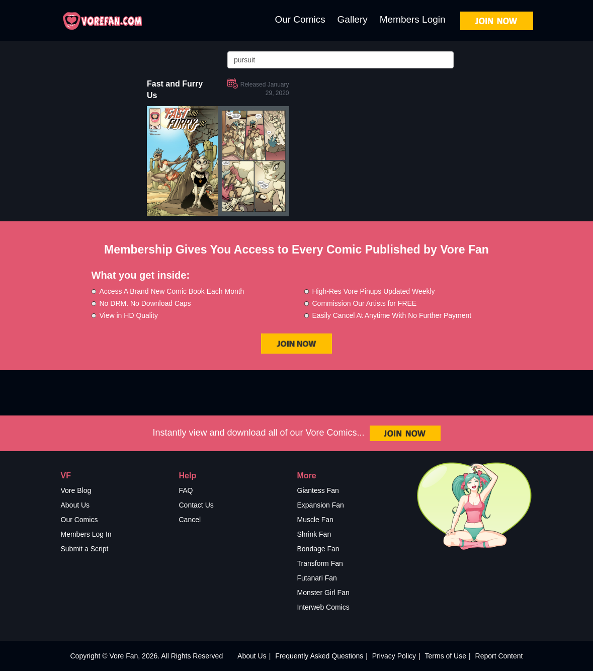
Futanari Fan (317, 578)
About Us (75, 505)
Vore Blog (76, 490)
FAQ (186, 490)
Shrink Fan (314, 534)
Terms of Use (445, 656)
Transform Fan (320, 563)
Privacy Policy (394, 656)
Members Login (413, 19)
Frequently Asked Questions (319, 656)
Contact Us (196, 505)
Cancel (190, 520)
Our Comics (300, 19)
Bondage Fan (318, 549)
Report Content (499, 656)
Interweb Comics (323, 607)
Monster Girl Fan (323, 593)
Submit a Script (85, 549)
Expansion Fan (320, 505)
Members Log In (86, 534)
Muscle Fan (315, 520)
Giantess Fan (318, 490)
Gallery (352, 19)
